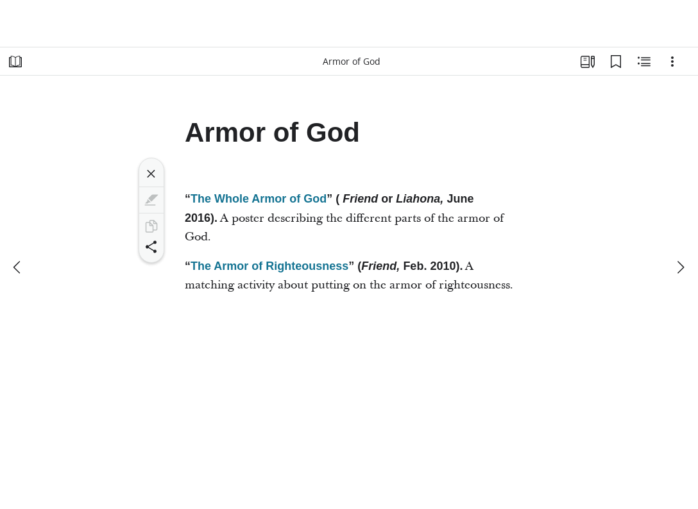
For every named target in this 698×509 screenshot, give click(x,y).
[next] (680, 267)
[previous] (18, 267)
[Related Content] (644, 61)
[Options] (672, 61)
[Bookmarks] (616, 61)
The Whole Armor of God (259, 198)
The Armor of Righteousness (269, 266)
